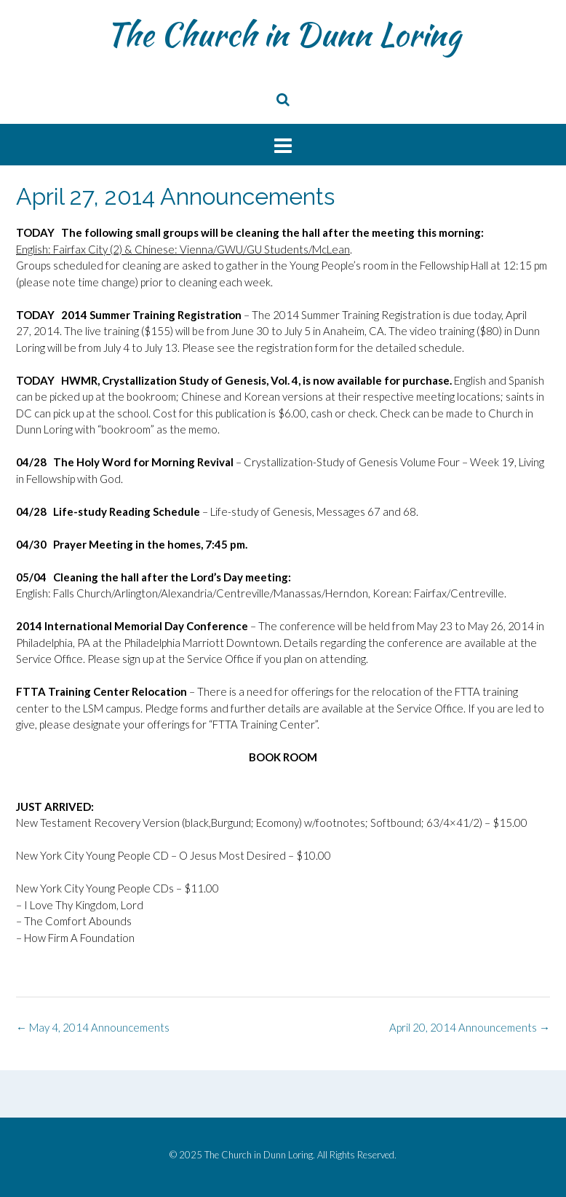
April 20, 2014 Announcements (469, 1027)
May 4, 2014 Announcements (93, 1027)
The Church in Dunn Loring (283, 34)
